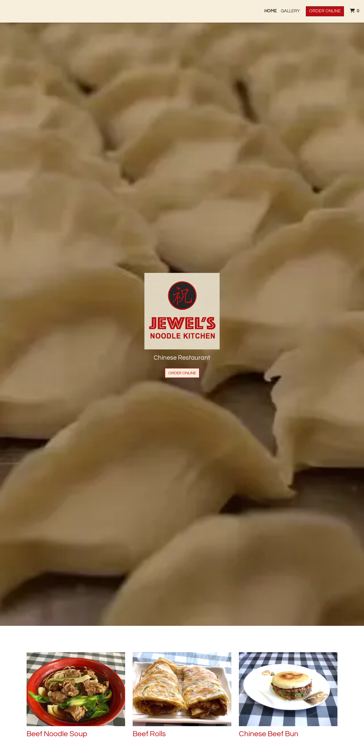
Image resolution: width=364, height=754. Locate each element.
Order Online (325, 11)
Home (270, 11)
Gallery (290, 11)
